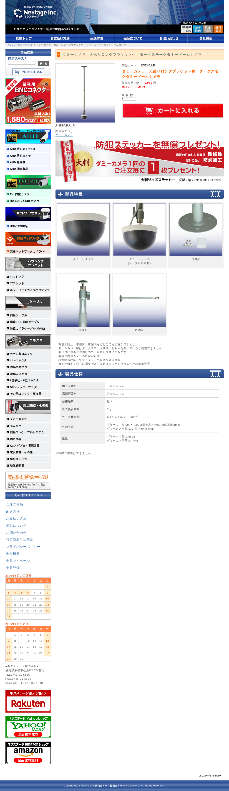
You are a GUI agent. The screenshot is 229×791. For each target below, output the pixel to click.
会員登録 (13, 568)
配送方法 (13, 511)
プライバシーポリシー (23, 546)
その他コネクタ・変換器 (25, 393)
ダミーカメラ (25, 45)
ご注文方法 (14, 504)
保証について (16, 525)
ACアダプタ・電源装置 (25, 445)
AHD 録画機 (17, 162)
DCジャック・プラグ (23, 387)
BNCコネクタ (19, 373)
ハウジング (17, 276)
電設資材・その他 (21, 452)
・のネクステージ (117, 785)
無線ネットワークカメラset (27, 251)
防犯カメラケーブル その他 (27, 328)
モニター (15, 425)
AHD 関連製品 (19, 168)
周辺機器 (15, 439)
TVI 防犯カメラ (20, 194)
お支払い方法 (16, 518)
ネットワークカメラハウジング (30, 289)
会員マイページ (18, 560)
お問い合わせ (16, 532)
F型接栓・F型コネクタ (24, 380)
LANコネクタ (18, 360)
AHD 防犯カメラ (20, 155)
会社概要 (13, 553)
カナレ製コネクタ (21, 353)
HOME (11, 45)
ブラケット (17, 283)
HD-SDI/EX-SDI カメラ (25, 200)
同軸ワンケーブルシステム (27, 432)
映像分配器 (17, 465)
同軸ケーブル (18, 315)
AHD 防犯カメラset (22, 148)
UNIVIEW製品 (19, 226)
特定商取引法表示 (19, 539)
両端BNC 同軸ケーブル (25, 321)
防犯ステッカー (20, 459)
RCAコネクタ (19, 366)
